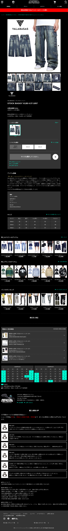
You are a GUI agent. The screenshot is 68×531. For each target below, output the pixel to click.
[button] (58, 46)
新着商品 (8, 6)
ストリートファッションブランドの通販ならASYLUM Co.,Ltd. (29, 528)
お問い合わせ (14, 165)
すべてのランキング (61, 289)
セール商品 (59, 6)
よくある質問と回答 (8, 515)
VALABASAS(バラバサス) (11, 14)
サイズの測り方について (54, 214)
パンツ (23, 100)
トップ (2, 14)
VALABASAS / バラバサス (14, 100)
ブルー (15, 131)
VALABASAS (63, 261)
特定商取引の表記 (20, 515)
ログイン (5, 513)
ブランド (25, 6)
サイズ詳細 (55, 142)
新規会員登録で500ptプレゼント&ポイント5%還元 (34, 10)
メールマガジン (41, 513)
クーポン (25, 513)
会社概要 (21, 402)
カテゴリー (42, 6)
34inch (40, 147)
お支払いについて (15, 161)
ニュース (32, 513)
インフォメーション (15, 513)
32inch (28, 147)
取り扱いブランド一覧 (9, 522)
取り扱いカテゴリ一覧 (40, 522)
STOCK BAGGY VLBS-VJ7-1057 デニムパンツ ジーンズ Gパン (31, 14)
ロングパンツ (13, 202)
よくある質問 (14, 163)
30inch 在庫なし (15, 146)
